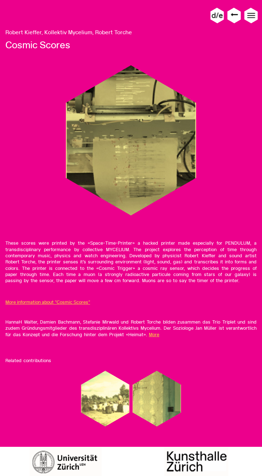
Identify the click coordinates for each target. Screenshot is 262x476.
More (154, 334)
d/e (217, 15)
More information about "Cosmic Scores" (47, 302)
